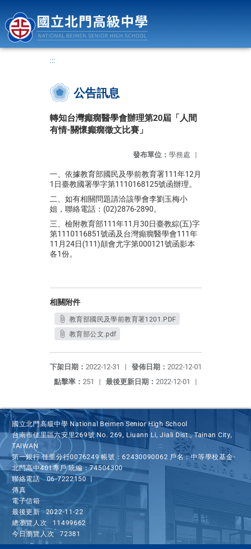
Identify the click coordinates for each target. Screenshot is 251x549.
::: (52, 60)
